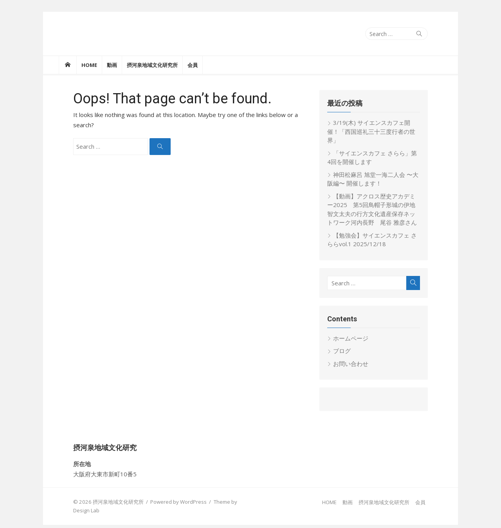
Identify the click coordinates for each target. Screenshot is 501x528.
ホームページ (356, 329)
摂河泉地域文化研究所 (152, 64)
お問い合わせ (356, 355)
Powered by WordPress (164, 492)
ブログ (347, 342)
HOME (89, 64)
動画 (112, 64)
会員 (192, 64)
